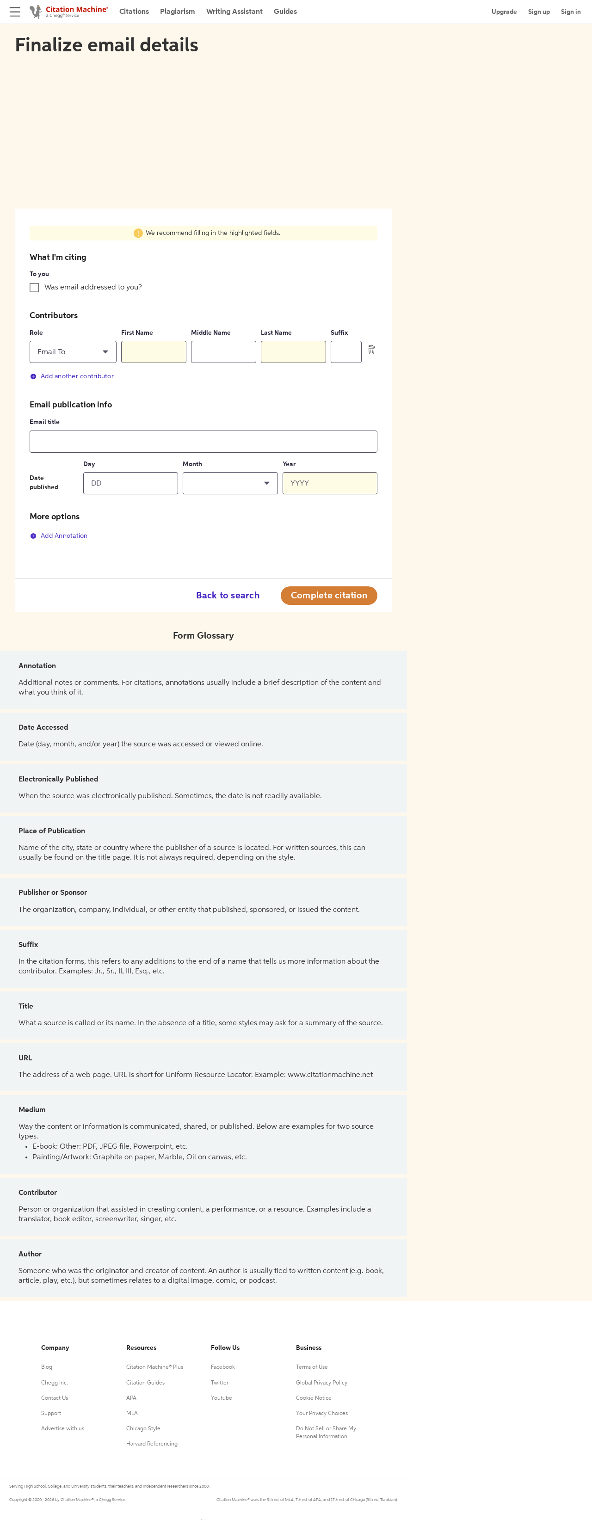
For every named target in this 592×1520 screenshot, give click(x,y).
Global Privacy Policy (321, 1383)
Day (89, 464)
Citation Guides (145, 1383)
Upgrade (504, 12)
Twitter (219, 1383)
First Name (137, 333)
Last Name (276, 333)
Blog (46, 1367)
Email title (45, 422)
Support (51, 1413)
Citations (134, 12)
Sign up (539, 12)
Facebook (223, 1367)
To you (39, 274)
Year (289, 464)
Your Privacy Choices (322, 1413)
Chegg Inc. (54, 1383)
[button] (73, 352)
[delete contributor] (371, 349)
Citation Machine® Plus (154, 1367)
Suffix (339, 333)
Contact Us (54, 1398)
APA (131, 1398)
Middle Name (211, 333)
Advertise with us (62, 1429)
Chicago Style (143, 1429)
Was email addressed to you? (93, 287)
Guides (285, 12)
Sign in (571, 12)
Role (36, 333)
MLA (132, 1413)
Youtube (221, 1398)
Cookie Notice (314, 1398)
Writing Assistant (234, 12)
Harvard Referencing (152, 1444)
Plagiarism (177, 12)
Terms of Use (312, 1367)
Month (192, 464)
